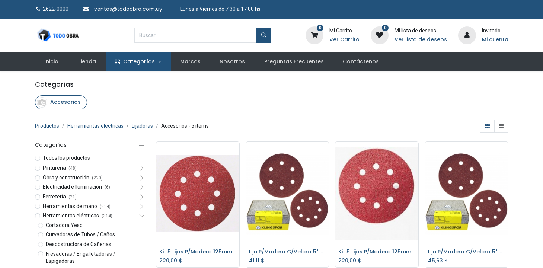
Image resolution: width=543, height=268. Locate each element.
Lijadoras (142, 126)
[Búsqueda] (263, 35)
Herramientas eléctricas (95, 126)
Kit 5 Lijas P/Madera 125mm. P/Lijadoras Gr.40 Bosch (376, 251)
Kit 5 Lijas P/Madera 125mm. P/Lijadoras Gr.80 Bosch (197, 251)
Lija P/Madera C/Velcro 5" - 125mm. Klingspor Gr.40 (287, 251)
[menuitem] (51, 61)
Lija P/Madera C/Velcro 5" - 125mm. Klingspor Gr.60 (466, 251)
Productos (47, 126)
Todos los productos (66, 158)
